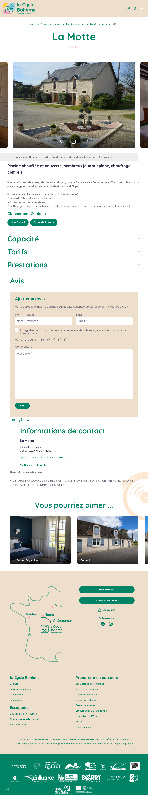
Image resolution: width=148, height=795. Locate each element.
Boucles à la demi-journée (23, 746)
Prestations (58, 157)
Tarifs (45, 157)
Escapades (19, 740)
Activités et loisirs (19, 757)
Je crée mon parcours (87, 721)
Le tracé (14, 716)
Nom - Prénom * (25, 343)
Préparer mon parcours (51, 24)
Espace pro (109, 646)
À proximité (105, 157)
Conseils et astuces (86, 732)
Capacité (34, 157)
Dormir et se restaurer (75, 24)
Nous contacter (83, 759)
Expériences (16, 727)
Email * (80, 343)
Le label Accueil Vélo (86, 748)
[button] (87, 141)
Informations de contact (82, 157)
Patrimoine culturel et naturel (24, 751)
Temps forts (16, 732)
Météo (79, 754)
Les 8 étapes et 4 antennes (90, 716)
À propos (21, 157)
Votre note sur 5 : (26, 368)
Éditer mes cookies (63, 772)
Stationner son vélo (86, 737)
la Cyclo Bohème (25, 710)
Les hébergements (98, 24)
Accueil (32, 24)
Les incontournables (20, 721)
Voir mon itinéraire (33, 494)
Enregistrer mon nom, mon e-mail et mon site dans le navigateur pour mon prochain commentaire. (74, 361)
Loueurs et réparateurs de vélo (91, 743)
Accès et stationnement (107, 633)
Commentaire (24, 375)
